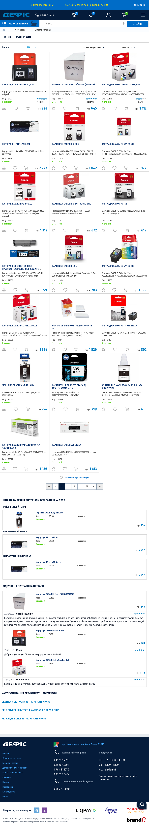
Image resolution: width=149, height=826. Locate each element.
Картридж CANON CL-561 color (118, 144)
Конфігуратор (9, 791)
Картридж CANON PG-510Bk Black (119, 325)
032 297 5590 (61, 760)
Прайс (5, 796)
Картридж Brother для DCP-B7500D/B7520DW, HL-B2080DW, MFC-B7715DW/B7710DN (21, 269)
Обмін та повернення (12, 772)
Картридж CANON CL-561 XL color (19, 325)
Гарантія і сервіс (10, 763)
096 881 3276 (61, 769)
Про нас (6, 753)
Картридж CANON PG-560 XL (17, 203)
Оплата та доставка (11, 758)
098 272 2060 (62, 788)
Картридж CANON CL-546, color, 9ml (121, 84)
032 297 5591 (61, 764)
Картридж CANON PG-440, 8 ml (18, 84)
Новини (5, 782)
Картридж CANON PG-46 (114, 203)
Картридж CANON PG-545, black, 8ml (71, 203)
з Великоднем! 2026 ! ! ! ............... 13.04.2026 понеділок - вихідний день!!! (69, 4)
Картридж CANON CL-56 (64, 266)
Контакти (6, 777)
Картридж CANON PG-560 (65, 144)
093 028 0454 (62, 774)
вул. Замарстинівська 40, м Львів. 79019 (83, 744)
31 (87, 486)
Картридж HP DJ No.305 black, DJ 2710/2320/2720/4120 (69, 387)
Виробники (7, 787)
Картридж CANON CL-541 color (118, 266)
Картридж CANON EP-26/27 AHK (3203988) (73, 84)
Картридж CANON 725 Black (66, 445)
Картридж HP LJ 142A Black (16, 144)
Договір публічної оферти (14, 768)
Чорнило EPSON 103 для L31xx (18, 385)
